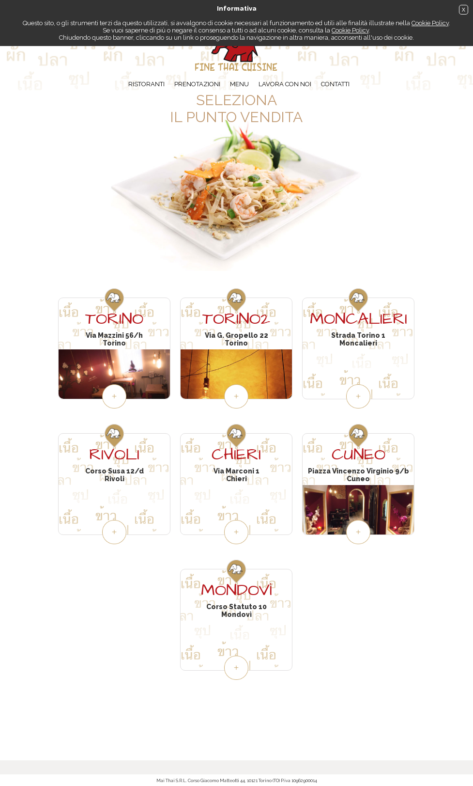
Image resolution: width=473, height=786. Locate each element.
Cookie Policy (430, 23)
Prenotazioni (197, 84)
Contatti (335, 84)
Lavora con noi (285, 84)
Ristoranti (146, 84)
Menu (239, 84)
